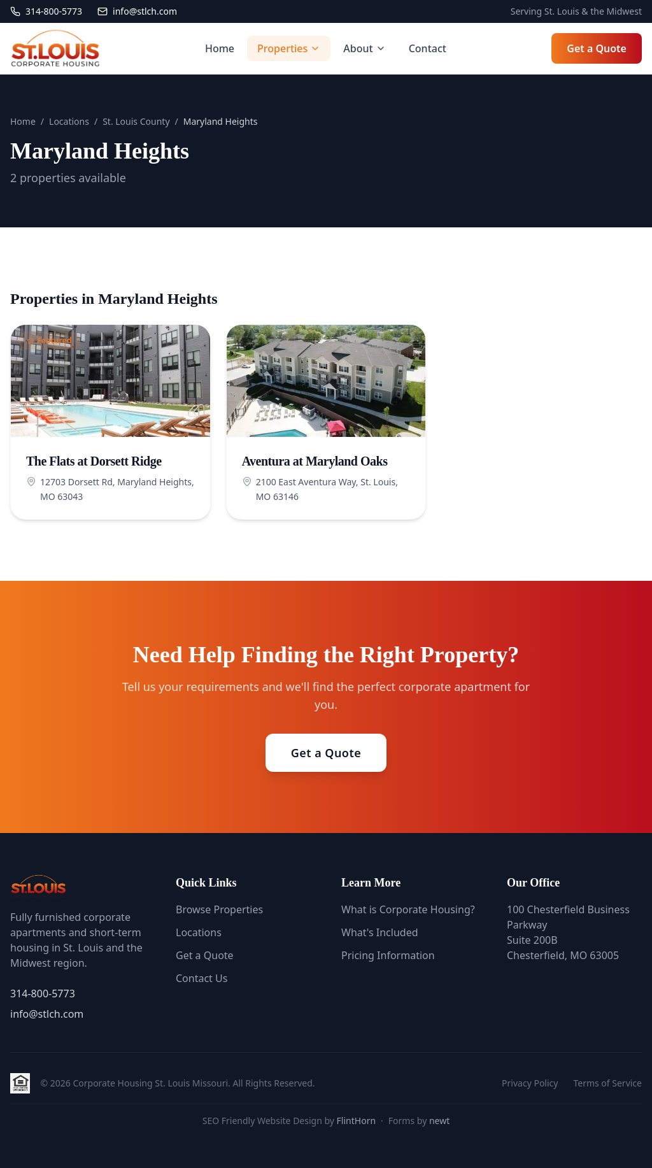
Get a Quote (597, 48)
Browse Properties (219, 909)
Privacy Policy (530, 1083)
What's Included (379, 932)
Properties (288, 48)
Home (219, 48)
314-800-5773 (42, 993)
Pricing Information (388, 955)
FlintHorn (356, 1121)
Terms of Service (607, 1083)
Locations (69, 121)
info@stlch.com (46, 1014)
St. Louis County (136, 121)
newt (439, 1121)
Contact (427, 48)
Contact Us (201, 978)
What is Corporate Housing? (408, 909)
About (364, 48)
